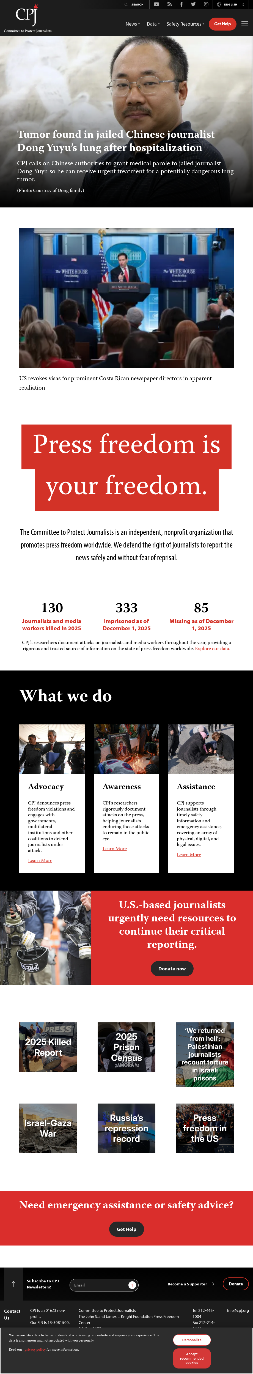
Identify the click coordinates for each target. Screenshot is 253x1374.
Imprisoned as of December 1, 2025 (126, 616)
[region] (126, 1351)
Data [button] (152, 24)
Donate (236, 1284)
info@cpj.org (238, 1310)
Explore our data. (212, 649)
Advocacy (46, 787)
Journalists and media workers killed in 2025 (51, 616)
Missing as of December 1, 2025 (201, 616)
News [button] (131, 24)
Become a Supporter (187, 1284)
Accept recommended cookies (192, 1358)
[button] (243, 4)
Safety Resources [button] (184, 24)
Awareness (122, 787)
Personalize (192, 1340)
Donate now (172, 968)
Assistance (196, 787)
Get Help (222, 23)
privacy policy (35, 1350)
